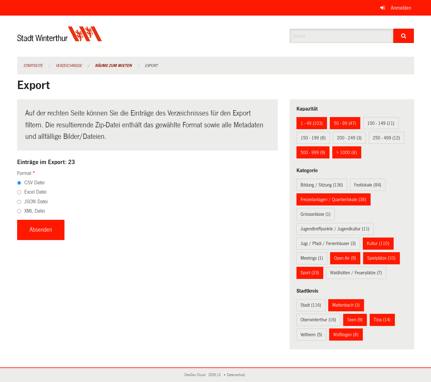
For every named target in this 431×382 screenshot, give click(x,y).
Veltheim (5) (311, 334)
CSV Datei (34, 182)
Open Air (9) (345, 258)
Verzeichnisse (69, 66)
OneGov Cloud (195, 375)
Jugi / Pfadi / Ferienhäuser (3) (328, 243)
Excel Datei (35, 192)
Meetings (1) (312, 258)
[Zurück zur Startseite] (59, 39)
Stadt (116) (311, 305)
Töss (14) (382, 319)
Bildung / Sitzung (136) (322, 184)
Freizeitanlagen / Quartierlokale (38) (333, 199)
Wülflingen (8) (345, 334)
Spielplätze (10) (381, 258)
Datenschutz (237, 375)
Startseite (33, 66)
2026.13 (214, 375)
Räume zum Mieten (113, 66)
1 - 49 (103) (312, 123)
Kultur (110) (378, 243)
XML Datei (34, 211)
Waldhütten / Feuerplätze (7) (356, 272)
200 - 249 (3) (349, 137)
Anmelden (401, 8)
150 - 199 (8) (313, 137)
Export (151, 66)
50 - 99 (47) (345, 123)
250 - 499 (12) (386, 137)
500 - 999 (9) (313, 152)
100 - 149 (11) (380, 123)
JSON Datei (36, 201)
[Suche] (403, 36)
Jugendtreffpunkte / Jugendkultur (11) (335, 228)
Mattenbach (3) (346, 305)
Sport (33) (310, 272)
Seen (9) (354, 319)
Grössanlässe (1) (315, 214)
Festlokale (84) (367, 184)
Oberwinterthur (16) (318, 319)
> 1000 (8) (346, 152)
